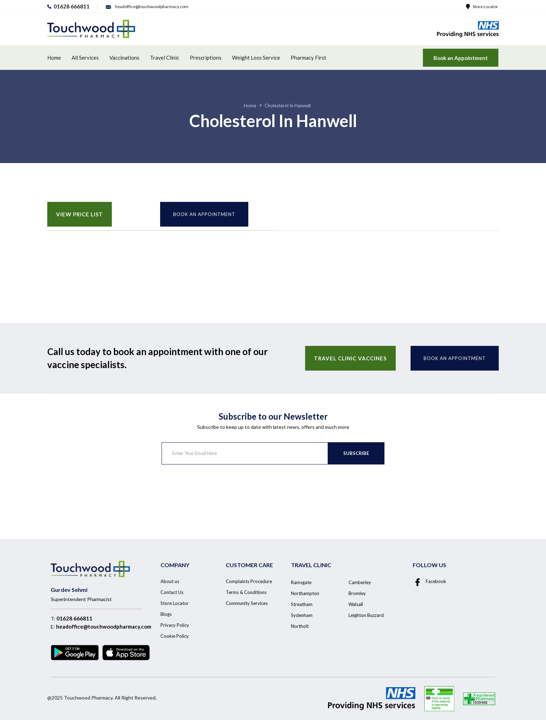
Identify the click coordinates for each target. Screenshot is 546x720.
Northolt (300, 626)
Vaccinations (124, 57)
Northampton (305, 593)
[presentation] (215, 492)
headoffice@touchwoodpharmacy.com (103, 626)
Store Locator (482, 6)
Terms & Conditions (246, 592)
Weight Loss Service (256, 57)
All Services (85, 57)
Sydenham (302, 615)
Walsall (355, 604)
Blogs (166, 614)
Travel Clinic (164, 57)
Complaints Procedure (249, 581)
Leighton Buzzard (366, 615)
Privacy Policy (174, 625)
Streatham (302, 604)
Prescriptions (206, 57)
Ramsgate (301, 582)
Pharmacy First (308, 57)
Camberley (359, 582)
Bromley (357, 593)
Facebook (429, 581)
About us (169, 581)
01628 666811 (74, 618)
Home (54, 57)
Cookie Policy (174, 636)
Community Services (247, 603)
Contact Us (171, 592)
